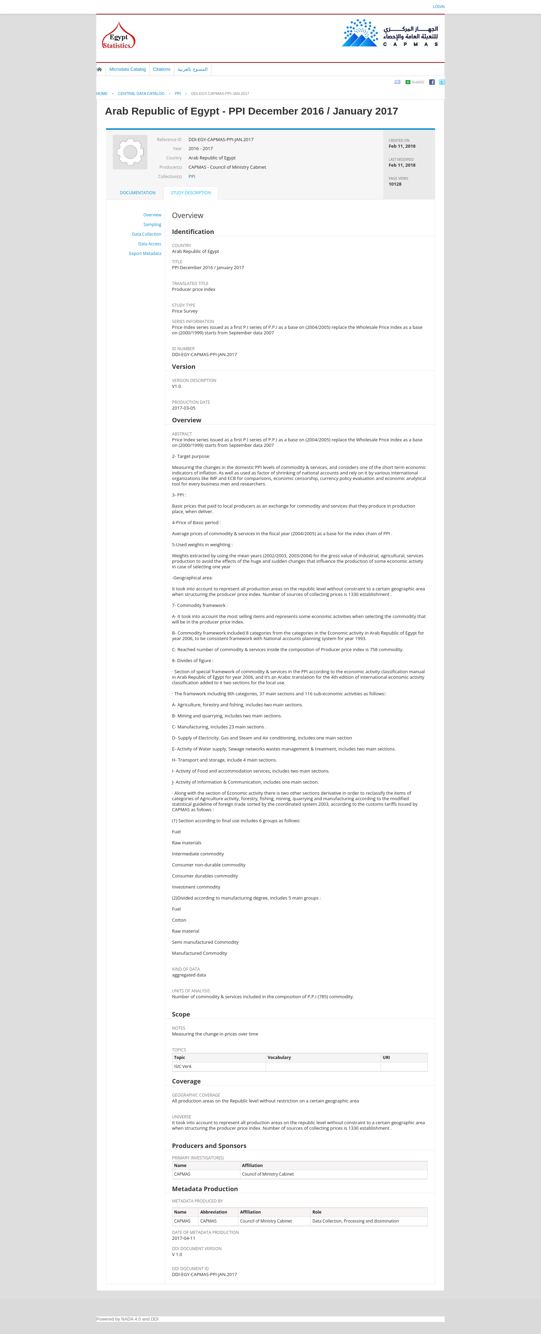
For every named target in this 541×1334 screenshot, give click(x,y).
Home (99, 69)
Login (439, 6)
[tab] (138, 192)
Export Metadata (145, 253)
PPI (178, 93)
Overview (152, 215)
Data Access (149, 244)
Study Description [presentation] (191, 193)
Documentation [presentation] (138, 193)
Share (418, 82)
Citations (162, 69)
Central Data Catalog (141, 93)
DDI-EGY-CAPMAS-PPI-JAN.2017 (220, 93)
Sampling (152, 224)
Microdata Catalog (127, 69)
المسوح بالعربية (193, 69)
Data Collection (146, 234)
